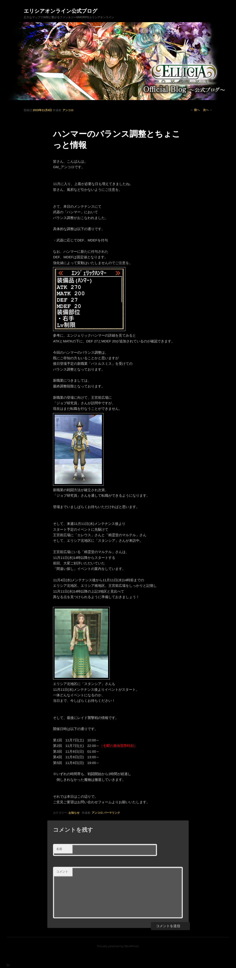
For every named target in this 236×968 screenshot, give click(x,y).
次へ (207, 110)
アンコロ (68, 110)
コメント (62, 871)
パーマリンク (111, 812)
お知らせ (74, 812)
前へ (195, 110)
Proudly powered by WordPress (118, 946)
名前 (59, 849)
